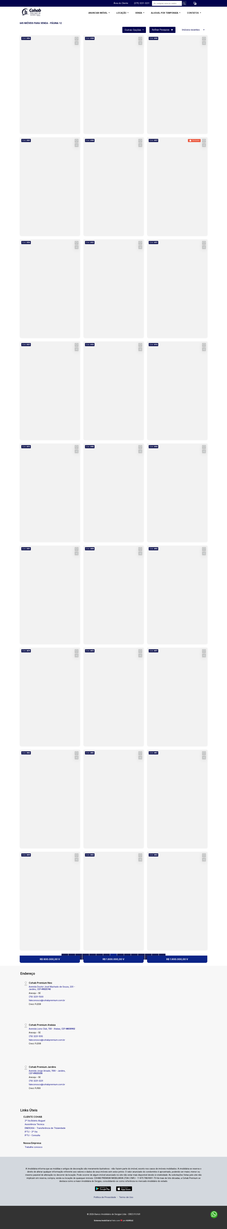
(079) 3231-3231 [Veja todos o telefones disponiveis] (142, 3)
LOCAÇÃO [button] (121, 13)
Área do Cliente (121, 3)
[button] (195, 3)
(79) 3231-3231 (36, 1081)
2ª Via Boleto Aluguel (35, 1120)
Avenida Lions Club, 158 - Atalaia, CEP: (52, 1028)
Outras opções (133, 29)
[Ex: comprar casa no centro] (167, 3)
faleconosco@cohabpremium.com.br (47, 1000)
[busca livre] (184, 3)
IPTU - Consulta (32, 1135)
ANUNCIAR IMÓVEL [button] (98, 13)
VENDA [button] (139, 13)
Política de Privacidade (105, 1197)
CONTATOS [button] (193, 13)
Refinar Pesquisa (162, 29)
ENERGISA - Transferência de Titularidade (45, 1128)
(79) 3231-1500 (36, 996)
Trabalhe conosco (33, 1147)
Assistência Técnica (34, 1124)
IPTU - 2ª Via (31, 1131)
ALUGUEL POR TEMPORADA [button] (165, 13)
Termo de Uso (126, 1197)
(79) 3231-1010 (36, 1036)
